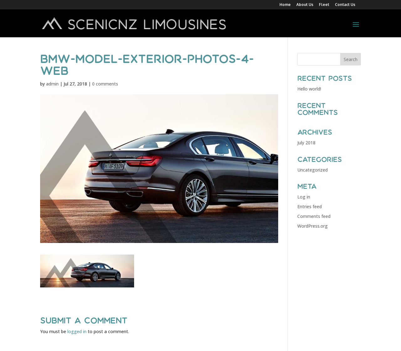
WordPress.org (312, 226)
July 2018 (306, 143)
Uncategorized (312, 170)
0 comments (105, 84)
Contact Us (345, 5)
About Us (304, 5)
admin (52, 84)
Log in (303, 197)
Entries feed (309, 206)
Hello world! (309, 89)
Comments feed (314, 216)
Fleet (324, 5)
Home (285, 5)
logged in (76, 331)
